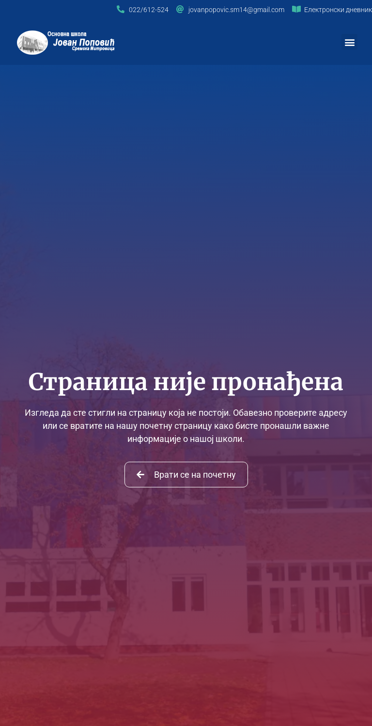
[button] (349, 42)
